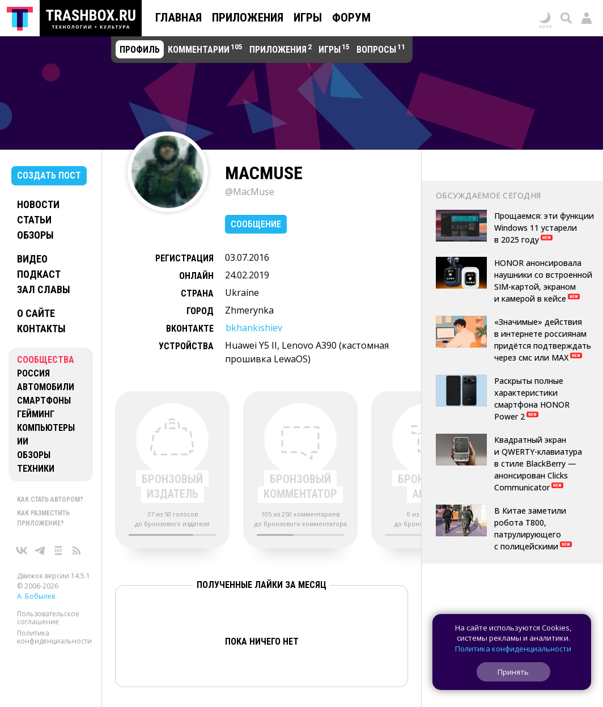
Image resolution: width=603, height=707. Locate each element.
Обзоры (35, 235)
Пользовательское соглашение (48, 617)
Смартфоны (44, 400)
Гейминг (35, 414)
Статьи (34, 220)
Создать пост (49, 175)
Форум (351, 17)
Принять (513, 672)
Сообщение (256, 224)
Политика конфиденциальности (54, 637)
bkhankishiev (254, 327)
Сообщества (45, 359)
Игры (308, 17)
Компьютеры (46, 427)
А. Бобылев (36, 596)
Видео (32, 259)
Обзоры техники (35, 462)
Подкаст (39, 274)
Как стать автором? (50, 499)
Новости (38, 204)
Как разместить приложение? (43, 518)
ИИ (22, 441)
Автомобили (45, 387)
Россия (33, 373)
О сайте (36, 313)
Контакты (41, 329)
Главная (178, 17)
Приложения (247, 17)
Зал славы (43, 289)
